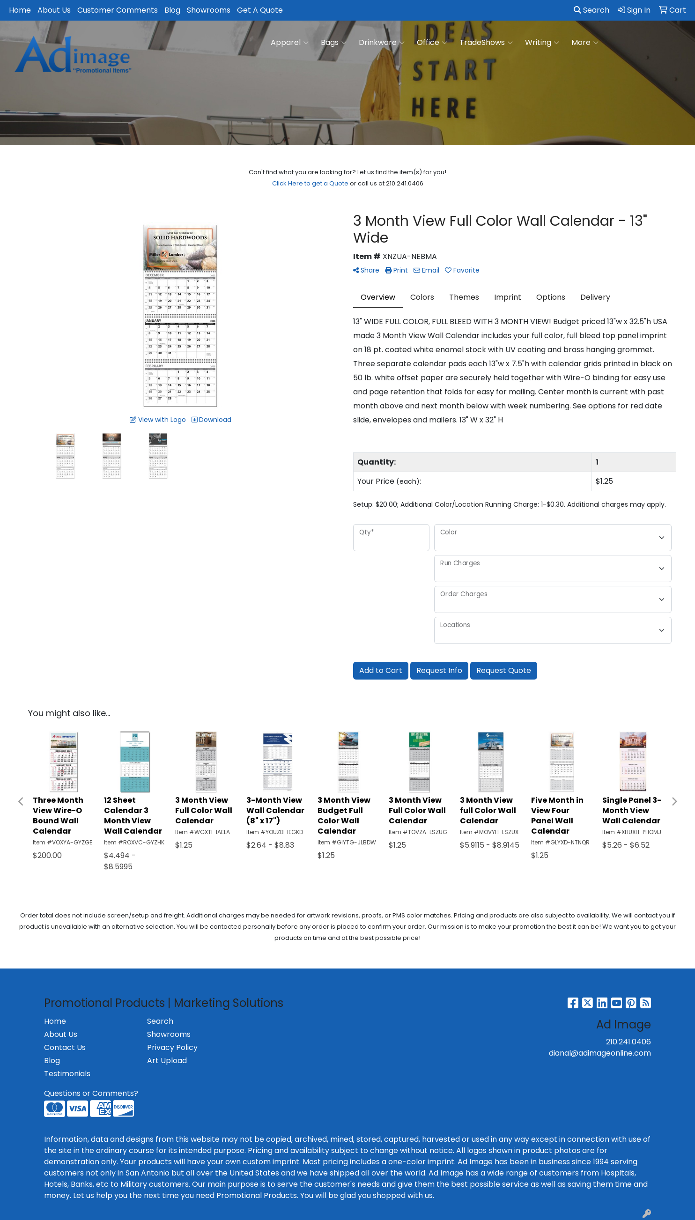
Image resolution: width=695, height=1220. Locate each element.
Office (432, 42)
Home (20, 10)
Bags (334, 42)
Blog (172, 10)
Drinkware (382, 42)
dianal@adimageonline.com (600, 1053)
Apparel (290, 42)
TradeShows (486, 42)
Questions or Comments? (91, 1093)
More (585, 42)
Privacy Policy (172, 1047)
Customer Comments (117, 10)
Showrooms (208, 10)
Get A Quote (260, 10)
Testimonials (67, 1073)
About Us (54, 10)
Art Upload (167, 1060)
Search (591, 10)
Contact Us (65, 1047)
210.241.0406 (628, 1041)
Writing (542, 42)
